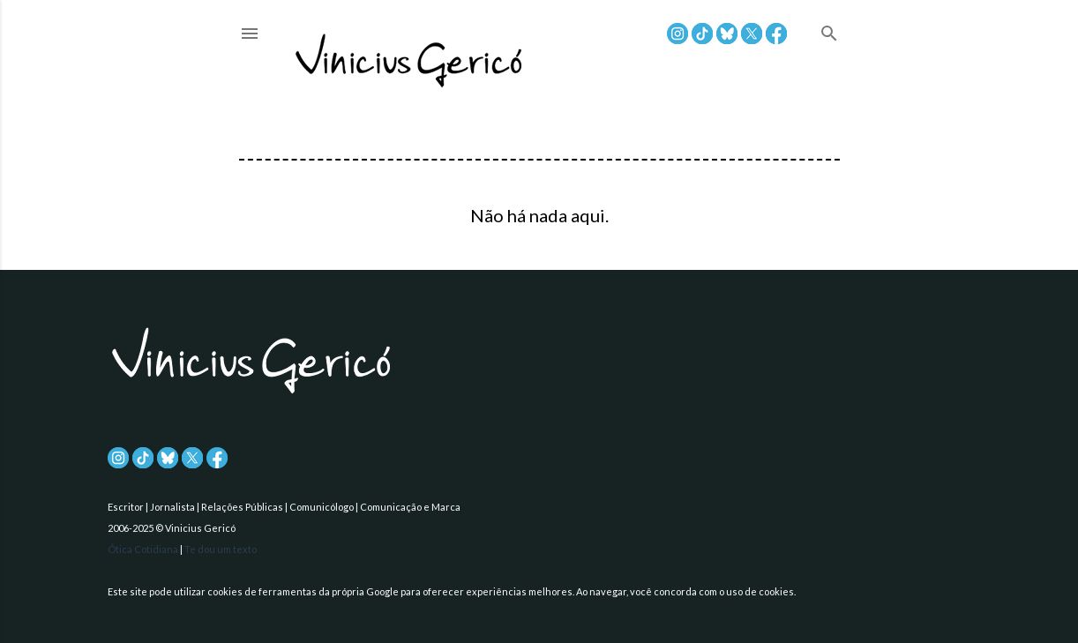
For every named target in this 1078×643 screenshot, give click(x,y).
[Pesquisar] (829, 35)
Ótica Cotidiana (144, 549)
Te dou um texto (220, 549)
